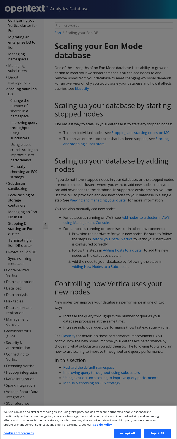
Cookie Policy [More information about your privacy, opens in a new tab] (102, 428)
